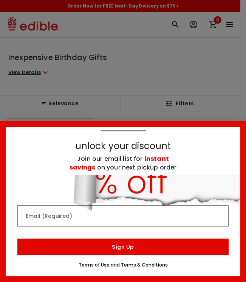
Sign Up (123, 247)
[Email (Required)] (123, 216)
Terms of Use (94, 265)
